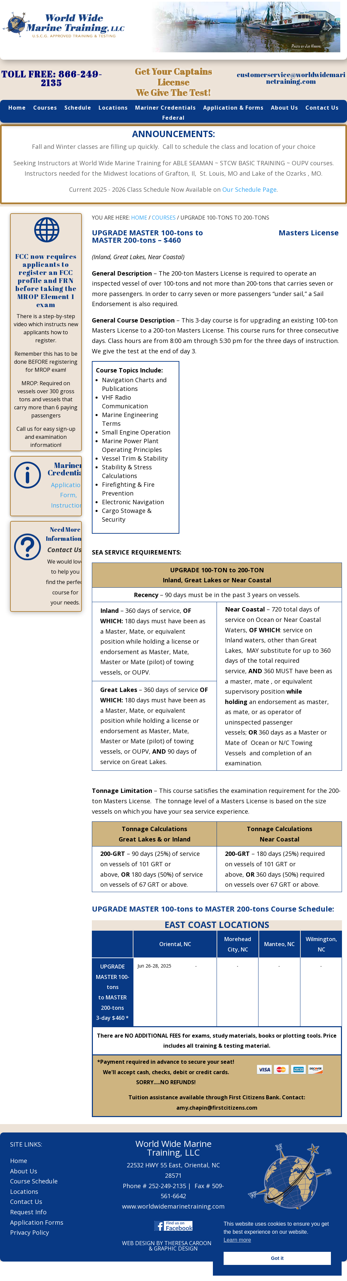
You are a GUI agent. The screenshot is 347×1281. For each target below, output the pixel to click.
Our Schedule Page (249, 189)
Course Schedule (34, 1181)
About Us (284, 108)
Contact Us (322, 108)
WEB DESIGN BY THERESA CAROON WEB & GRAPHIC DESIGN (173, 1245)
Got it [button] (277, 1258)
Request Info (28, 1212)
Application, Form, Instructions (68, 495)
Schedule (77, 108)
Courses (45, 108)
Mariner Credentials (165, 108)
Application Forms (36, 1222)
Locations (113, 108)
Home (17, 108)
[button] (158, 27)
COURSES (164, 217)
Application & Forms (233, 108)
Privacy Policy (29, 1232)
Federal (173, 118)
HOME (139, 217)
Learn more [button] (237, 1240)
